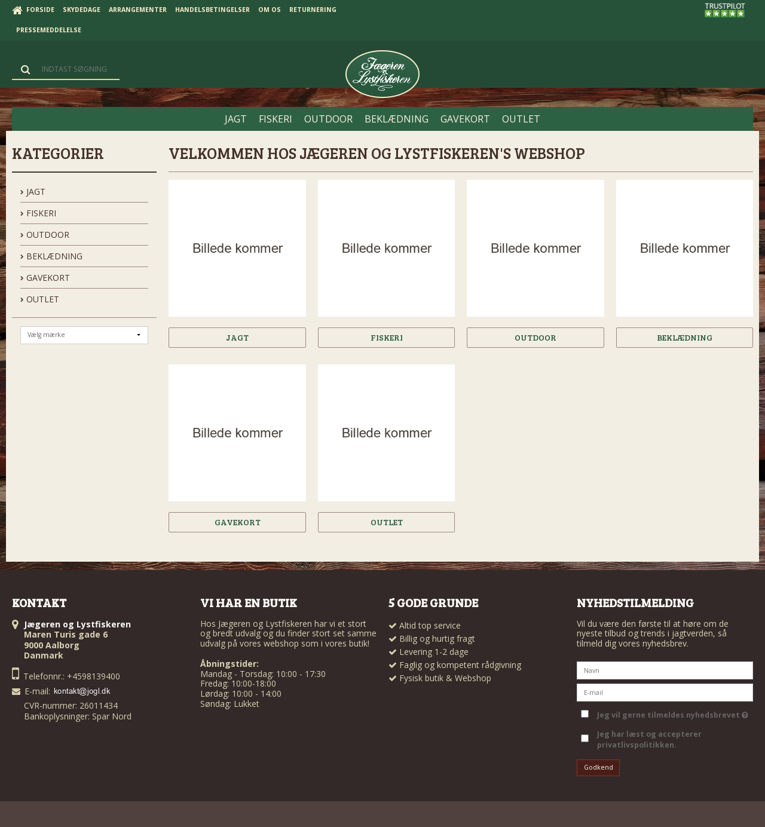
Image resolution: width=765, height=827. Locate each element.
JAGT (32, 191)
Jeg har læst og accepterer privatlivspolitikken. (649, 739)
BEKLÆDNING (51, 256)
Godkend (598, 767)
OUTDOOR (44, 234)
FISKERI (38, 213)
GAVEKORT (45, 277)
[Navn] (665, 669)
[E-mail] (665, 691)
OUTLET (39, 299)
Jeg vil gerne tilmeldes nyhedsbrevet (672, 713)
